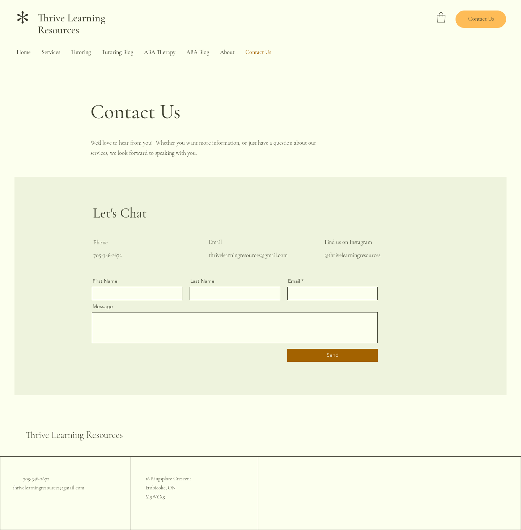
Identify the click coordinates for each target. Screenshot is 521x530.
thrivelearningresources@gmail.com (248, 255)
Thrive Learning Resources (71, 24)
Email (294, 280)
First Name (105, 280)
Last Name (202, 280)
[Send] (332, 355)
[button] (441, 17)
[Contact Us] (481, 19)
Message (103, 306)
